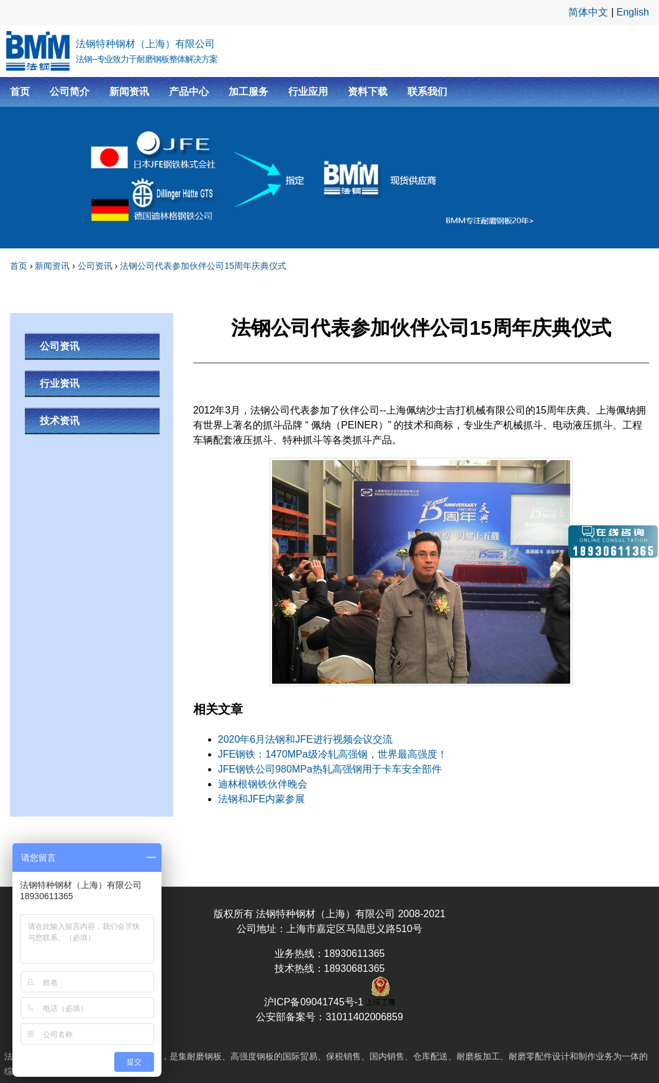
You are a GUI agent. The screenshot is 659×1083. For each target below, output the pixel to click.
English (633, 12)
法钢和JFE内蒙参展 (261, 799)
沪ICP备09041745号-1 (315, 1002)
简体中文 (588, 12)
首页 (20, 91)
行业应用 (308, 91)
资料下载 (368, 91)
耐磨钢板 (204, 1056)
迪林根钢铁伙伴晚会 (262, 784)
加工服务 (248, 91)
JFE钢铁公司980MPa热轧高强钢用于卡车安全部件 (330, 769)
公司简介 (69, 91)
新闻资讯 (129, 91)
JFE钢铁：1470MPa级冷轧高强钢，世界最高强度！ (332, 754)
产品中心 (189, 91)
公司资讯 (95, 266)
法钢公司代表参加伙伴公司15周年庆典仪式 (203, 266)
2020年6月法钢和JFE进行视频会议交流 (305, 739)
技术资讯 (60, 420)
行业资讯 (60, 383)
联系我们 (427, 91)
